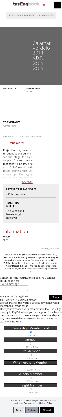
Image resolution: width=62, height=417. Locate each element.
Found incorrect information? (23, 136)
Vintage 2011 (17, 143)
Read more (27, 181)
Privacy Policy (46, 403)
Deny (18, 410)
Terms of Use (30, 403)
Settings (32, 410)
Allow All (47, 410)
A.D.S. (38, 58)
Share (55, 298)
